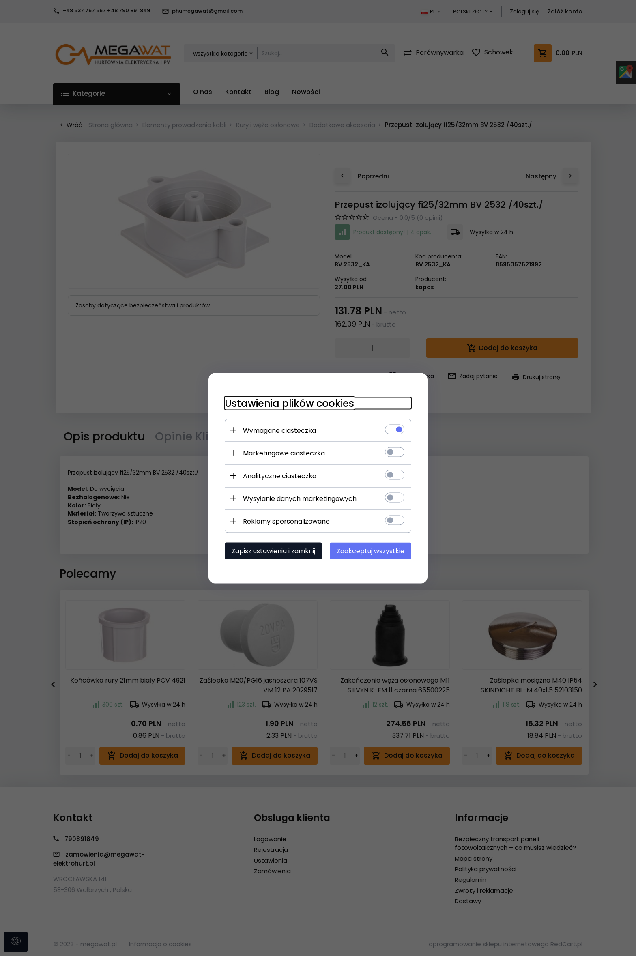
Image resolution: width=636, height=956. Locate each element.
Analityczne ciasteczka (279, 475)
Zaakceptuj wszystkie (370, 550)
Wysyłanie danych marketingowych (300, 498)
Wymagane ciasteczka (279, 430)
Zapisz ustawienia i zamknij (273, 550)
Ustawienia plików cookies (289, 403)
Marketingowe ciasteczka (284, 453)
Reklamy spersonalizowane (286, 521)
